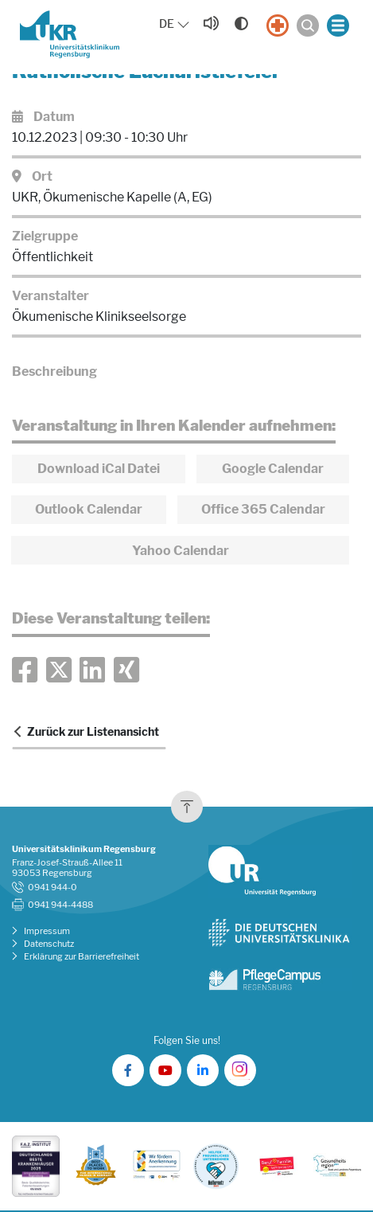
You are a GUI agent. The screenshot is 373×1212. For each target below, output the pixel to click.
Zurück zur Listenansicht (93, 732)
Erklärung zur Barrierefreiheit (81, 957)
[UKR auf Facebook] (128, 1070)
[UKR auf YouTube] (165, 1070)
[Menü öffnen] (338, 25)
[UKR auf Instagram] (240, 1070)
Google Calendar (273, 468)
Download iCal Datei (98, 468)
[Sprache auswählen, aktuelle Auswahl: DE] (175, 24)
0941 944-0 (52, 887)
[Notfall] (277, 25)
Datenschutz (49, 944)
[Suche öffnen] (308, 25)
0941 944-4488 (60, 905)
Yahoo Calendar (180, 550)
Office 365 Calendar (263, 509)
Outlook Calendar (88, 509)
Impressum (47, 931)
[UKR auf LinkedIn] (203, 1070)
